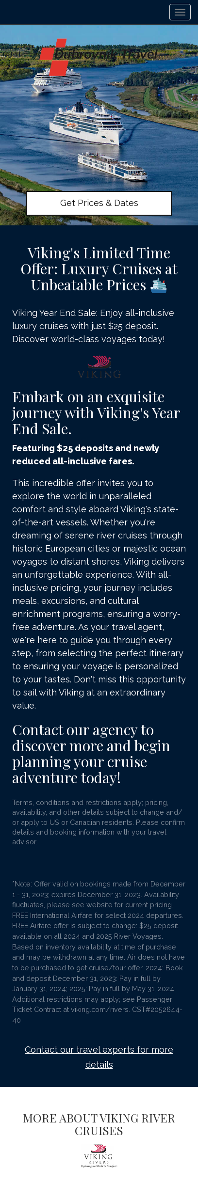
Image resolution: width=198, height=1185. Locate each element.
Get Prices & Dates (99, 203)
